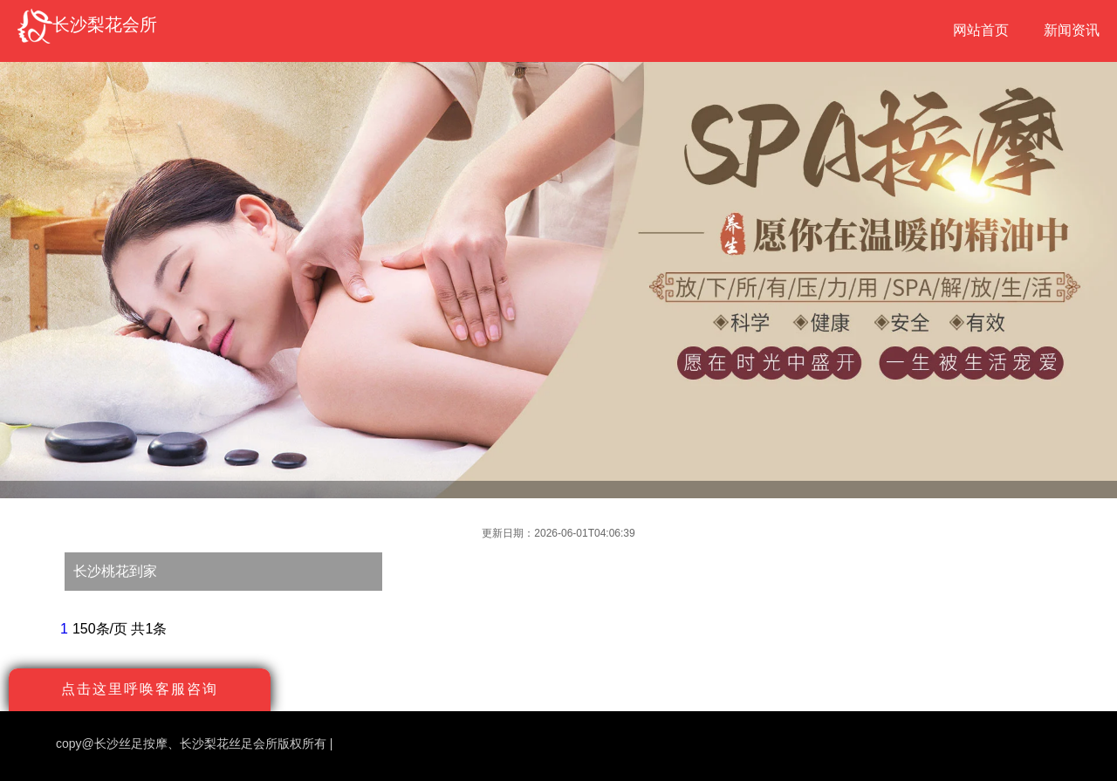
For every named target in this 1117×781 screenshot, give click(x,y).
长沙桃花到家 (115, 571)
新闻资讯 (1072, 30)
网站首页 (981, 30)
